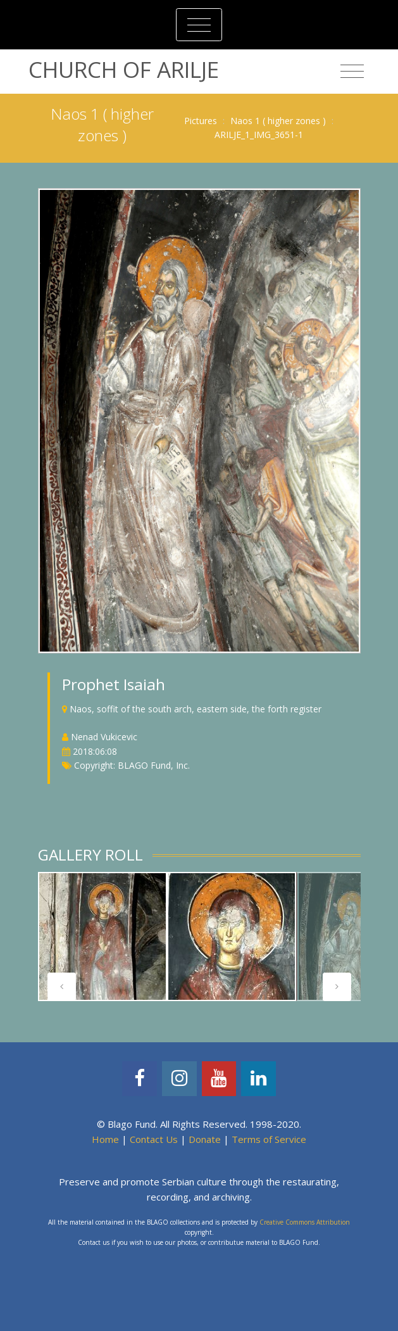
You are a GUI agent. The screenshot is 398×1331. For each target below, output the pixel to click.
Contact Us (154, 1139)
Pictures (200, 121)
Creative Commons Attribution (304, 1222)
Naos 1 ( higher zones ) (278, 121)
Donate (205, 1139)
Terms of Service (269, 1139)
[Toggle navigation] (199, 24)
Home (105, 1139)
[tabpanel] (102, 936)
